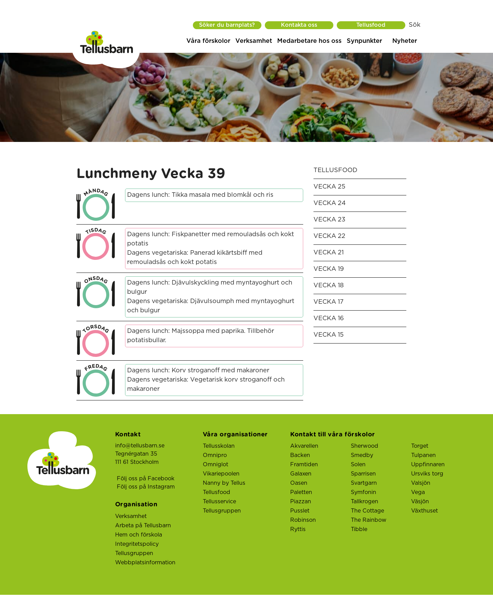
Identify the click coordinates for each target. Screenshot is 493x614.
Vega (418, 492)
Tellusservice (219, 501)
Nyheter (404, 41)
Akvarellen (304, 446)
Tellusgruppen (134, 553)
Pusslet (299, 511)
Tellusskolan (219, 446)
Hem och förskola (138, 535)
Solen (358, 464)
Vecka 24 (329, 203)
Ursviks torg (427, 474)
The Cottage (367, 511)
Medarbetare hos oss (309, 41)
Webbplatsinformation (145, 562)
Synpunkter (364, 41)
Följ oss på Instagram (146, 487)
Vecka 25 (329, 187)
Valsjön (420, 483)
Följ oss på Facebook (145, 478)
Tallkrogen (364, 501)
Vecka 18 (328, 285)
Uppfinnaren (428, 464)
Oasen (298, 483)
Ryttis (298, 529)
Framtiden (304, 464)
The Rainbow (368, 520)
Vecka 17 (328, 302)
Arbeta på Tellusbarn (143, 525)
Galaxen (300, 474)
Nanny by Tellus (224, 483)
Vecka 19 (328, 269)
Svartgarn (364, 483)
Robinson (303, 520)
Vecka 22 (329, 236)
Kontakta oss (299, 25)
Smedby (362, 455)
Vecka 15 (328, 335)
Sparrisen (363, 474)
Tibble (359, 529)
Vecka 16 (328, 318)
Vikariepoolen (221, 474)
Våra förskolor (208, 41)
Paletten (301, 492)
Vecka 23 (329, 220)
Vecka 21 (328, 253)
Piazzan (300, 501)
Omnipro (215, 455)
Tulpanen (423, 455)
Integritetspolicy (137, 544)
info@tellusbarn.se (139, 445)
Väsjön (420, 501)
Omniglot (215, 464)
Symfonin (363, 492)
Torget (419, 446)
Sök (414, 25)
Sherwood (364, 446)
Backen (300, 455)
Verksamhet (253, 41)
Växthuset (424, 511)
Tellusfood (370, 25)
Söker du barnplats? (227, 25)
